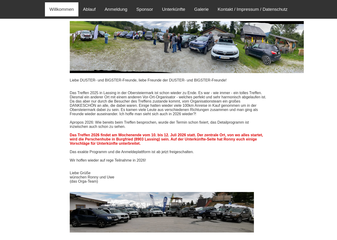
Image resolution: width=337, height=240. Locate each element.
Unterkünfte (173, 9)
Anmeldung (116, 9)
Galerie (201, 9)
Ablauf (89, 9)
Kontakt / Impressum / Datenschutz (253, 9)
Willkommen (61, 9)
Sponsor (144, 9)
